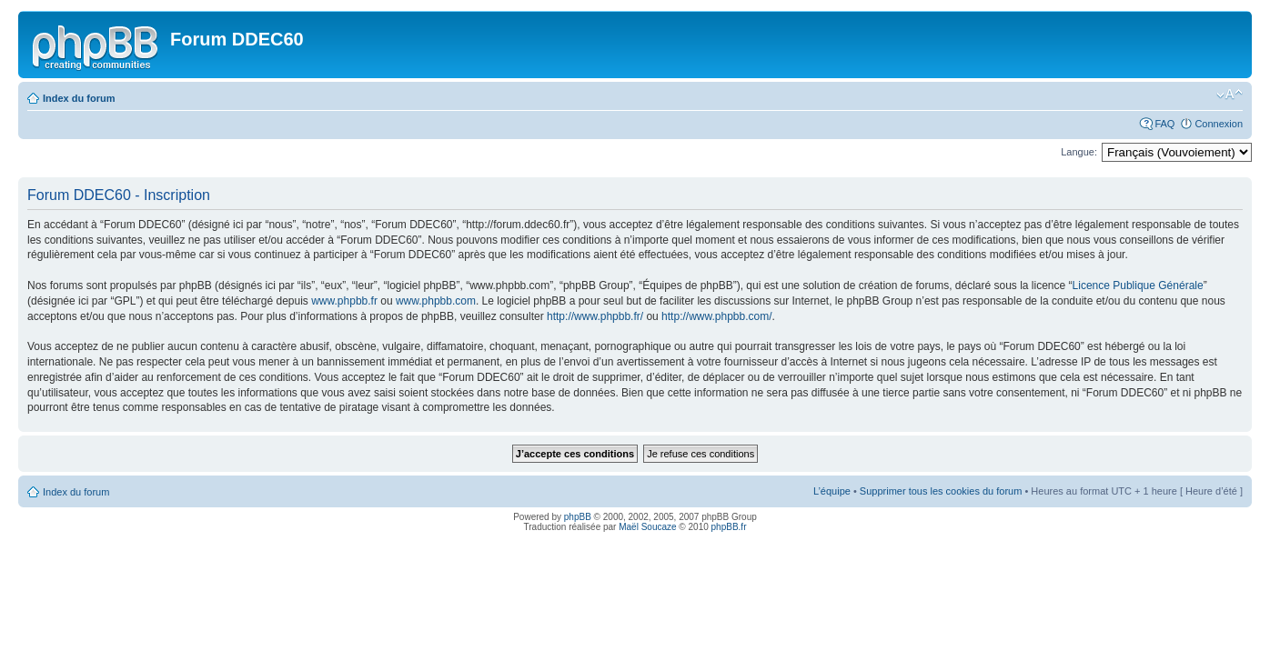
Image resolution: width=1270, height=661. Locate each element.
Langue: (1079, 151)
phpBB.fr (729, 527)
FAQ (1164, 123)
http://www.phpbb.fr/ (595, 316)
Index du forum (79, 98)
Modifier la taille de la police (1229, 94)
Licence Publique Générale (1138, 285)
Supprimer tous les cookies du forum (941, 491)
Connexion (1218, 123)
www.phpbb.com (436, 301)
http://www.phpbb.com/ (716, 316)
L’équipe (832, 491)
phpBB (577, 517)
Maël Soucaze (647, 527)
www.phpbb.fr (344, 301)
